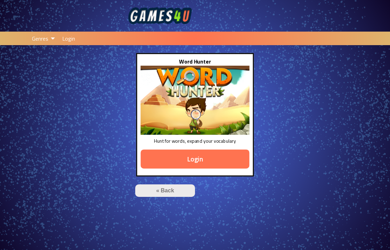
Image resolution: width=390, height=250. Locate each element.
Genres (40, 38)
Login (68, 38)
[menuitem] (41, 38)
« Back (165, 190)
